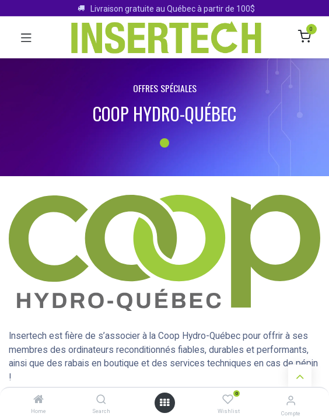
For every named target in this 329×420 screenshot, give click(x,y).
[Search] (101, 400)
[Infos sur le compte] (290, 400)
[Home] (38, 400)
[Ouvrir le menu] (164, 403)
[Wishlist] (228, 400)
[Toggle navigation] (26, 37)
